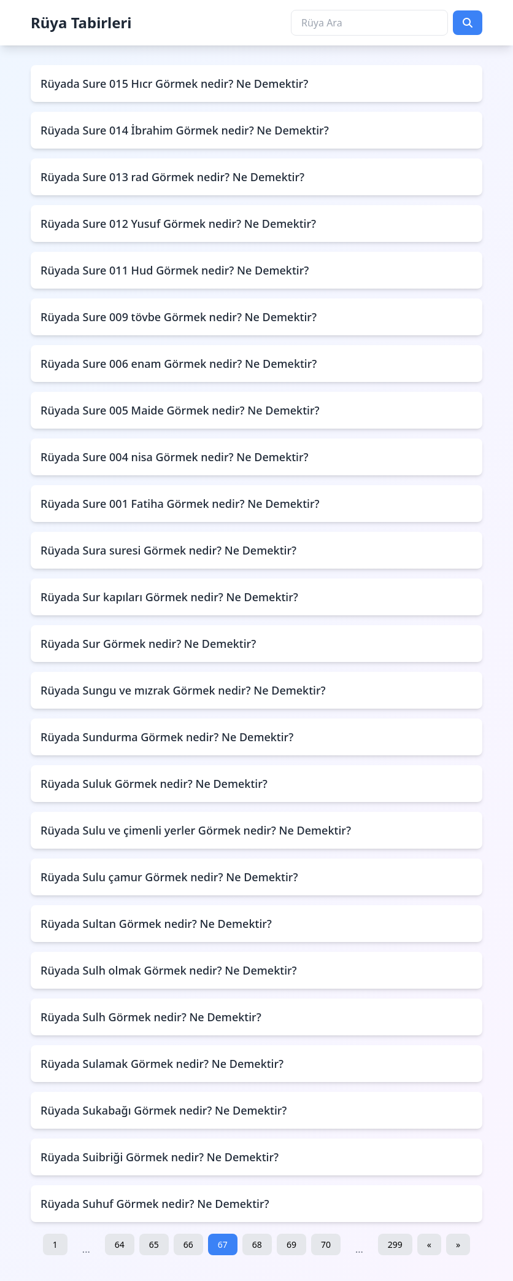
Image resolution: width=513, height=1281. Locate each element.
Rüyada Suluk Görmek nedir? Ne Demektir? (154, 783)
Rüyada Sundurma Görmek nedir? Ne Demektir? (166, 737)
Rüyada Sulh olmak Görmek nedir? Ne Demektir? (168, 970)
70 (326, 1244)
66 (188, 1244)
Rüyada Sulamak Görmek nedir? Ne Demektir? (162, 1063)
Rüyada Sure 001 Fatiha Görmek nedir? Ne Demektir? (180, 503)
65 (154, 1244)
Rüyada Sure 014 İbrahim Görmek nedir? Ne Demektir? (184, 130)
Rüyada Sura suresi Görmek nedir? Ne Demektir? (168, 550)
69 (291, 1244)
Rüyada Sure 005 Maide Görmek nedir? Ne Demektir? (180, 410)
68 (257, 1244)
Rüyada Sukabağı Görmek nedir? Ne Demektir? (163, 1110)
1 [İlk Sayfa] (55, 1244)
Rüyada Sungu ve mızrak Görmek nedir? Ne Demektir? (183, 690)
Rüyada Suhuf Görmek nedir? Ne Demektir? (154, 1203)
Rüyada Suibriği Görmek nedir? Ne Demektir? (159, 1157)
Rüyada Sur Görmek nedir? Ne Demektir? (148, 643)
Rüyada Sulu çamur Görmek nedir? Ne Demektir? (169, 877)
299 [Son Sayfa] (395, 1244)
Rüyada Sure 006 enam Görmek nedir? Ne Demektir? (178, 363)
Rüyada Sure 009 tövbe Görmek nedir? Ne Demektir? (178, 317)
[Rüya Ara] (369, 23)
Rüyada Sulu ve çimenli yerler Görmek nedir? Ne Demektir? (195, 830)
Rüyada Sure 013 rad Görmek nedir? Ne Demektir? (172, 176)
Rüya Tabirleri (81, 23)
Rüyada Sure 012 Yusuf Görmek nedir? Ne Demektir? (178, 223)
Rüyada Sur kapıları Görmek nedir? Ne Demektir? (169, 597)
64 (120, 1244)
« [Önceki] (429, 1244)
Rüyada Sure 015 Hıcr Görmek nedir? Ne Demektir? (174, 83)
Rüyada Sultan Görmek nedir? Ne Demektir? (156, 923)
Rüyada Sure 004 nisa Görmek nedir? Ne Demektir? (174, 457)
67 (223, 1244)
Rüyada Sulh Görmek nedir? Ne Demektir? (150, 1017)
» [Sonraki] (458, 1244)
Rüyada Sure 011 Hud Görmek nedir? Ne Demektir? (174, 270)
